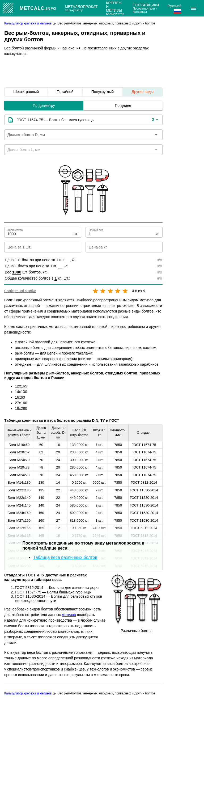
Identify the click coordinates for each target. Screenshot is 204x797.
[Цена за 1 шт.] (38, 247)
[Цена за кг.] (120, 247)
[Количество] (39, 232)
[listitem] (26, 92)
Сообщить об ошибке (20, 291)
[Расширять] (193, 8)
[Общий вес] (122, 232)
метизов (69, 615)
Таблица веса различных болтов (65, 557)
